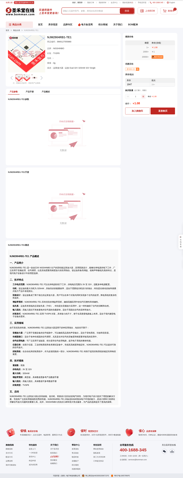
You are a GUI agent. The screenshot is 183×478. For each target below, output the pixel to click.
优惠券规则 (76, 469)
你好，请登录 (77, 3)
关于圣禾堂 (54, 449)
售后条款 (75, 453)
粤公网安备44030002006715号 (97, 476)
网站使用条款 (98, 449)
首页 (7, 30)
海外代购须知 (11, 465)
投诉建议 (53, 460)
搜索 (127, 11)
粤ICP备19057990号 (122, 476)
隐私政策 (96, 453)
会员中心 (114, 3)
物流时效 (75, 457)
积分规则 (75, 465)
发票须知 (75, 449)
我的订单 (90, 3)
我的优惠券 (127, 3)
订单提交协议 (98, 461)
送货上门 (32, 449)
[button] (19, 77)
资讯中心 (32, 457)
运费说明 (9, 461)
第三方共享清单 (99, 457)
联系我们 (53, 453)
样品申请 (32, 461)
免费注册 (9, 3)
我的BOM (102, 3)
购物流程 (9, 449)
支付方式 (9, 453)
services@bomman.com (137, 460)
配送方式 (9, 457)
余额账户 (75, 461)
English (171, 3)
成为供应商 (33, 465)
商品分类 (16, 30)
